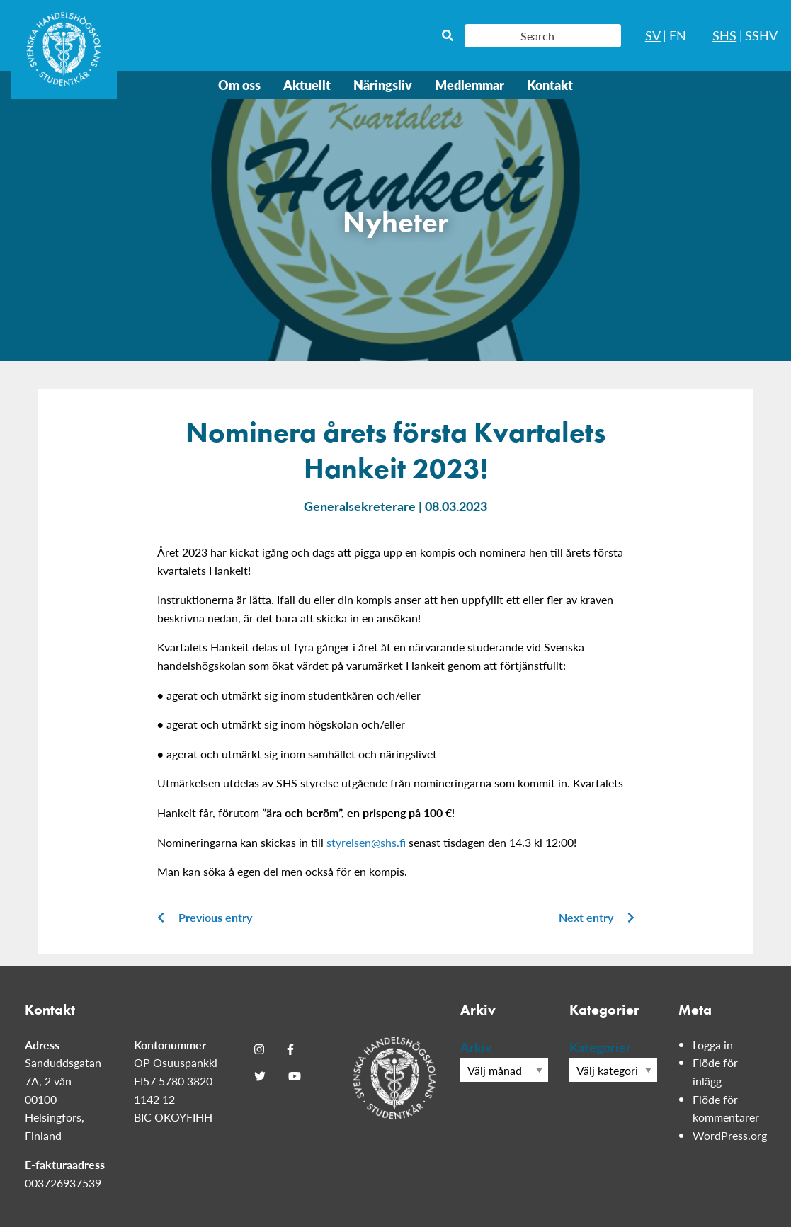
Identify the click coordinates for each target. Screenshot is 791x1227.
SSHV (761, 35)
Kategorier (600, 1047)
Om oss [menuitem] (239, 84)
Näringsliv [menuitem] (382, 84)
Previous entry (204, 917)
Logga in (713, 1045)
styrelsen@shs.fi (366, 842)
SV (653, 35)
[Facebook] (290, 1049)
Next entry (596, 917)
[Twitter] (260, 1076)
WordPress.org (730, 1135)
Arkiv (476, 1047)
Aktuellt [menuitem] (307, 84)
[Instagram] (259, 1049)
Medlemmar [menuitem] (469, 84)
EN (677, 35)
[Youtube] (294, 1076)
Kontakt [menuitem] (550, 84)
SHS (724, 35)
